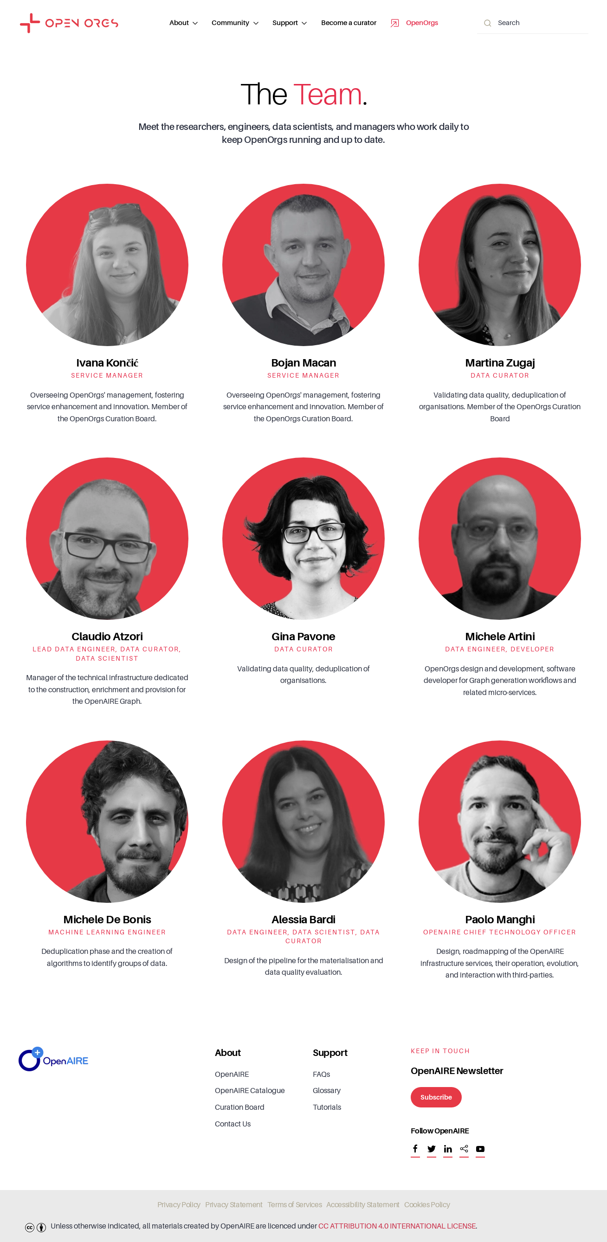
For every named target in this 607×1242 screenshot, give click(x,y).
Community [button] (235, 23)
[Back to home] (69, 23)
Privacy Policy (179, 1205)
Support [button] (289, 23)
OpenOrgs (414, 23)
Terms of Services (294, 1205)
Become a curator (348, 23)
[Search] (532, 23)
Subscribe (436, 1097)
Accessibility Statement (363, 1205)
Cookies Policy (427, 1205)
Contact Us (233, 1124)
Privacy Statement (234, 1205)
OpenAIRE (232, 1074)
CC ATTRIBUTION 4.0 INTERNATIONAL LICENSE (397, 1226)
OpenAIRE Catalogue (250, 1091)
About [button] (183, 23)
